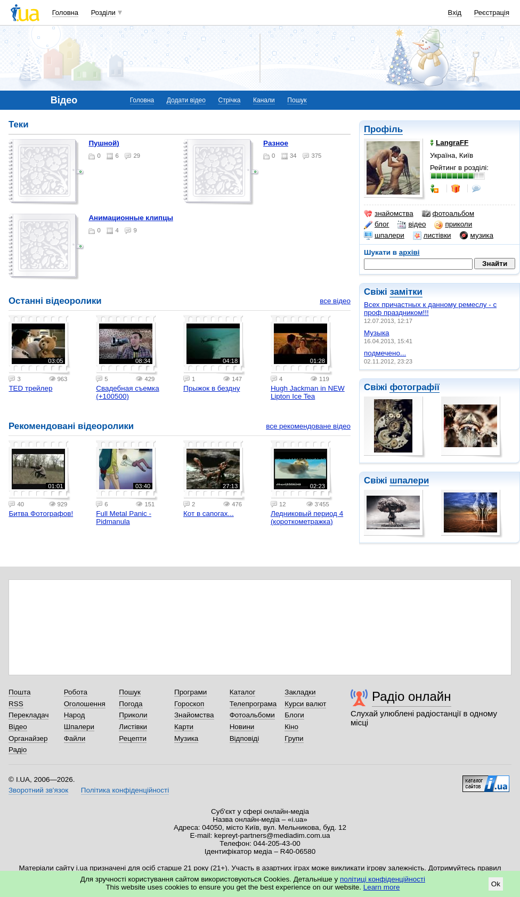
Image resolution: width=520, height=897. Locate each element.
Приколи (133, 715)
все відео (335, 301)
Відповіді (244, 738)
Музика (186, 738)
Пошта (19, 692)
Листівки (133, 727)
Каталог (243, 692)
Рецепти (133, 738)
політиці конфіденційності (382, 879)
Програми (190, 692)
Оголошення (84, 704)
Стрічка (229, 100)
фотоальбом (448, 213)
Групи (294, 738)
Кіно (291, 727)
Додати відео (186, 100)
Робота (75, 692)
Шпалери (79, 727)
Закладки (300, 692)
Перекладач (28, 715)
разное (275, 143)
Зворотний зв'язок (38, 790)
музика (476, 235)
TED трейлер (30, 388)
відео (411, 224)
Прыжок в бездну (211, 388)
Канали (264, 100)
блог (376, 224)
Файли (75, 738)
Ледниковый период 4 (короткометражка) (307, 518)
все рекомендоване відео (308, 426)
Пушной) (103, 143)
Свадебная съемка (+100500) (127, 392)
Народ (74, 715)
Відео (18, 727)
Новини (242, 727)
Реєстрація (491, 13)
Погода (130, 704)
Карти (183, 727)
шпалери (384, 235)
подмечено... (385, 353)
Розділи (103, 13)
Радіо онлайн (411, 696)
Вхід (455, 13)
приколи (453, 224)
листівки (432, 235)
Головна (65, 13)
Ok (495, 884)
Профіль (383, 129)
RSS (16, 704)
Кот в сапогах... (208, 514)
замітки (406, 292)
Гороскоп (189, 704)
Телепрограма (253, 704)
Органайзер (28, 738)
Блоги (294, 715)
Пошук (296, 100)
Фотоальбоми (252, 715)
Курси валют (305, 704)
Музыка (376, 333)
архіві (409, 252)
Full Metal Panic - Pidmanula (123, 518)
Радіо (18, 750)
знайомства (388, 213)
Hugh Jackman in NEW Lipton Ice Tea (308, 392)
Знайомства (194, 715)
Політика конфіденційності (125, 790)
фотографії (414, 387)
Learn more (381, 887)
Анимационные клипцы (130, 218)
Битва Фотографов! (41, 514)
